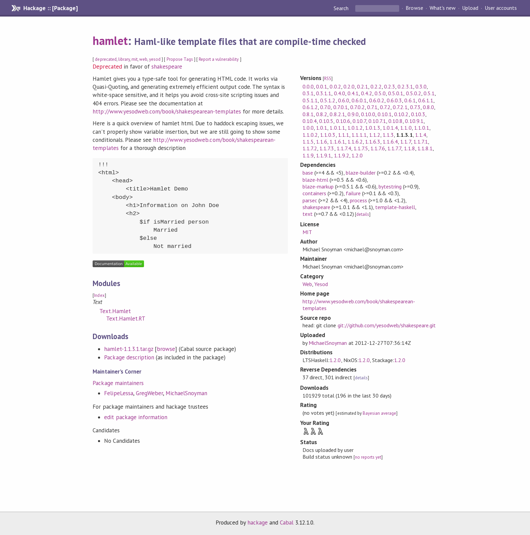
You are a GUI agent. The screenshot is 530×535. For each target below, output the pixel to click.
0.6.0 (343, 100)
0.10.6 (343, 121)
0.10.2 (401, 114)
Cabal (286, 522)
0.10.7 (359, 121)
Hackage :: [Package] (50, 8)
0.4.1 (353, 93)
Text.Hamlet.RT (125, 318)
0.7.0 (325, 107)
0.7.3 (415, 107)
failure (353, 193)
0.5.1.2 (327, 100)
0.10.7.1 (377, 121)
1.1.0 (405, 127)
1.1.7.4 (344, 148)
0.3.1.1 (323, 93)
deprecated (105, 59)
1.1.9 (308, 155)
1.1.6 (321, 141)
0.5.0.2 (413, 93)
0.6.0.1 (359, 100)
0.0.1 (321, 86)
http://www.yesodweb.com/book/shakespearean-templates (167, 111)
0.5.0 (380, 93)
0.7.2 (385, 107)
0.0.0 (308, 86)
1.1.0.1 (421, 127)
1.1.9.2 (341, 155)
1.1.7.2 (310, 148)
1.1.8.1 (425, 148)
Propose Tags (180, 59)
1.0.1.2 (355, 127)
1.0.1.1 (337, 127)
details (362, 214)
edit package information (135, 417)
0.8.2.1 (337, 114)
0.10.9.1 (414, 121)
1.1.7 (405, 141)
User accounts (501, 8)
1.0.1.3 (372, 127)
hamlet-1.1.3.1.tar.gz (128, 349)
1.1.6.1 (337, 141)
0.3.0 (421, 86)
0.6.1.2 (310, 107)
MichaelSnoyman (186, 393)
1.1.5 (308, 141)
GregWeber (149, 393)
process (358, 200)
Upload (470, 8)
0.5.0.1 (395, 93)
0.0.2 (335, 86)
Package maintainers (118, 383)
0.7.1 (372, 107)
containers (314, 193)
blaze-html (315, 179)
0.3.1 (308, 93)
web (143, 59)
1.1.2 (374, 134)
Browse (414, 8)
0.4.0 (339, 93)
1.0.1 (321, 127)
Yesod (321, 284)
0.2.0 (349, 86)
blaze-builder (361, 172)
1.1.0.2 (310, 134)
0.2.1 (362, 86)
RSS (327, 78)
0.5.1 (429, 93)
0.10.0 (368, 114)
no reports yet (368, 457)
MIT (307, 232)
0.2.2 (376, 86)
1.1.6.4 (390, 141)
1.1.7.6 (377, 148)
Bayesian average (379, 413)
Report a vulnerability (219, 59)
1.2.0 (357, 155)
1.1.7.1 (420, 141)
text (308, 213)
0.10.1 (385, 114)
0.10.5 (326, 121)
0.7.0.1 (340, 107)
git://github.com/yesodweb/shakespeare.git (387, 325)
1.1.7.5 (361, 148)
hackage (257, 522)
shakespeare (166, 66)
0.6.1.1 (425, 100)
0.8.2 (321, 114)
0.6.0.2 (376, 100)
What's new (443, 8)
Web (307, 284)
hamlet (110, 40)
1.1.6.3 (372, 141)
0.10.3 (418, 114)
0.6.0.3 (394, 100)
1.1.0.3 (327, 134)
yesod (155, 59)
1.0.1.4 (390, 127)
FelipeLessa (118, 393)
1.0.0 (308, 127)
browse (166, 349)
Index (99, 295)
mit (134, 59)
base (308, 172)
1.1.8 (409, 148)
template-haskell (395, 207)
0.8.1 (308, 114)
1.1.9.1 (323, 155)
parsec (310, 200)
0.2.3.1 (405, 86)
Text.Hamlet (114, 311)
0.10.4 (310, 121)
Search (342, 8)
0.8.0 (428, 107)
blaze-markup (318, 186)
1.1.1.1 (359, 134)
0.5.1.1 (310, 100)
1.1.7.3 (326, 148)
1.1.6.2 (355, 141)
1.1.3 (388, 134)
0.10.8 (395, 121)
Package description (129, 357)
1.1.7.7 (394, 148)
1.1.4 (420, 134)
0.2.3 (389, 86)
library (124, 59)
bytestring (390, 186)
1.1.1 (343, 134)
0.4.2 (366, 93)
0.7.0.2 (357, 107)
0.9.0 (353, 114)
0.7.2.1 (400, 107)
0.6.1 (409, 100)
